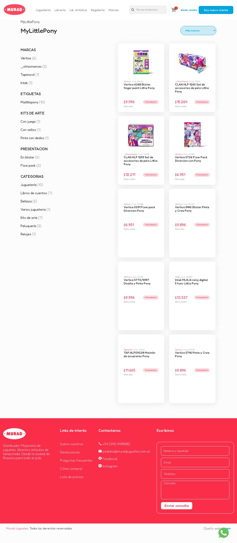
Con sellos (31, 130)
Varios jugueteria (35, 209)
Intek (26, 83)
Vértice (28, 58)
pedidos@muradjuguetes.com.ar (124, 451)
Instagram (108, 466)
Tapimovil (30, 75)
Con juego (30, 121)
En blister (30, 157)
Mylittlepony (33, 102)
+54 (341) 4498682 (114, 444)
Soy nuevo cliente (216, 10)
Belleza (29, 201)
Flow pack (31, 165)
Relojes (28, 234)
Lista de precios (71, 477)
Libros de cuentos (36, 193)
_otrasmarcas (34, 66)
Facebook (108, 459)
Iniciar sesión (189, 10)
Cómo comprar (71, 469)
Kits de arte (32, 218)
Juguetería (32, 185)
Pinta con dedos (35, 138)
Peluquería (31, 226)
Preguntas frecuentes (76, 460)
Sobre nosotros (71, 444)
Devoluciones (70, 452)
